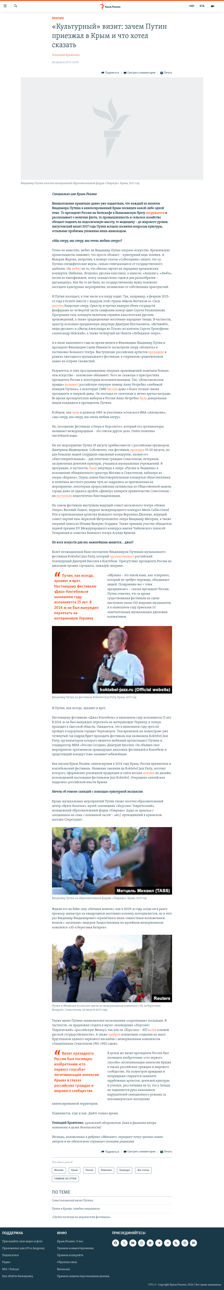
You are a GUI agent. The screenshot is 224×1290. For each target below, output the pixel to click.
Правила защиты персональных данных (83, 1276)
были (93, 468)
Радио (6, 1262)
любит (76, 269)
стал (153, 1030)
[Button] (110, 72)
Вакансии (63, 1269)
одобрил (114, 1034)
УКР (191, 6)
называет (72, 384)
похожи (149, 773)
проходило (156, 352)
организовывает (122, 556)
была (143, 398)
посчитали (64, 496)
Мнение (58, 18)
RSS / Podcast (10, 1269)
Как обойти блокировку (17, 1276)
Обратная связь (67, 1262)
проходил (137, 450)
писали (112, 389)
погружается (155, 213)
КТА (202, 6)
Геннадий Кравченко (66, 55)
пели (75, 412)
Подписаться (10, 1255)
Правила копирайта (70, 1255)
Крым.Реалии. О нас (70, 1241)
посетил (58, 306)
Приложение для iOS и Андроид (23, 1248)
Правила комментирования (75, 1248)
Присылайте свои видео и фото (22, 1241)
